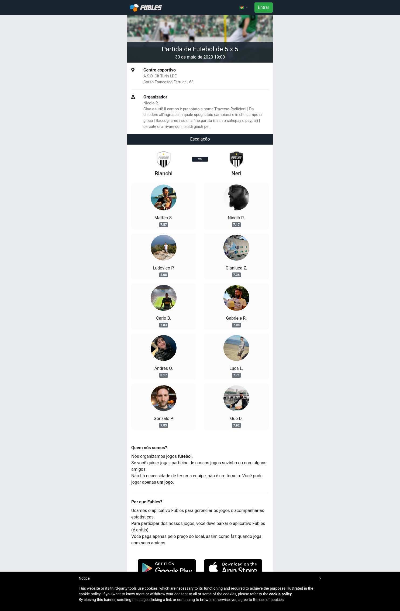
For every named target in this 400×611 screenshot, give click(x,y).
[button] (243, 7)
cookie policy (280, 594)
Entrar (263, 7)
